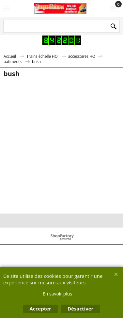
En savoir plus (57, 294)
